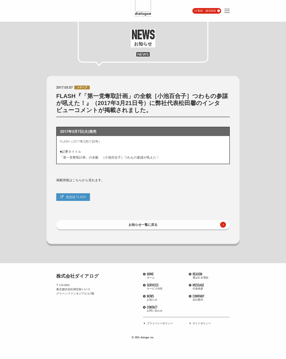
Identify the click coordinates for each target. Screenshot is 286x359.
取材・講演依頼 (207, 10)
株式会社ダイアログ (77, 276)
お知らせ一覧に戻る (143, 224)
